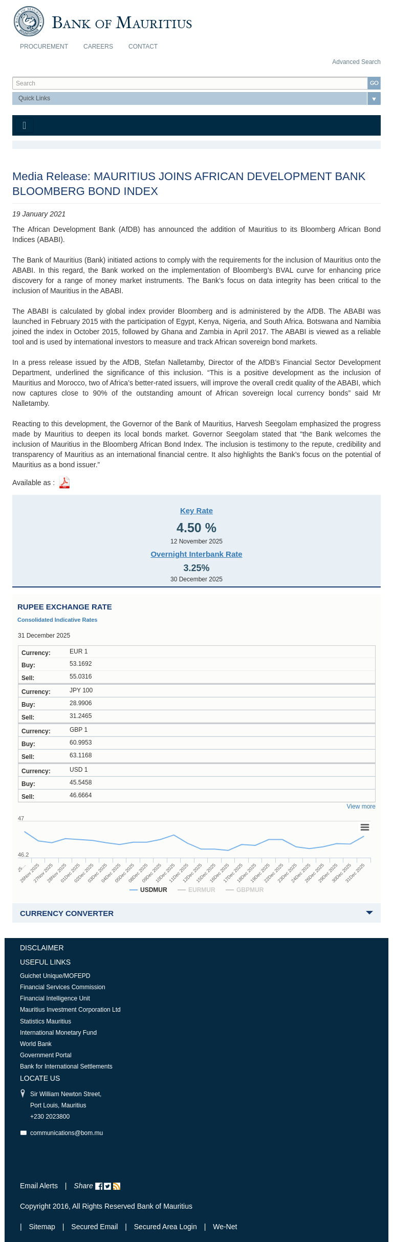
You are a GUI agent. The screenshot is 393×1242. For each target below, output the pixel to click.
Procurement (44, 46)
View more (361, 806)
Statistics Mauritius (45, 1021)
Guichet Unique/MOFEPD (55, 975)
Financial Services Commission (62, 987)
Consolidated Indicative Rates (57, 620)
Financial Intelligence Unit (55, 998)
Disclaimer (42, 948)
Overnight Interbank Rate (196, 554)
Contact (143, 46)
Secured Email (94, 1227)
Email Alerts (39, 1186)
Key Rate (196, 510)
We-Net (225, 1227)
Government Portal (46, 1055)
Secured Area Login (165, 1227)
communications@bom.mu (66, 1133)
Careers (98, 46)
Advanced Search (356, 62)
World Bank (36, 1044)
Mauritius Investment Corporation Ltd (70, 1009)
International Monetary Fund (58, 1032)
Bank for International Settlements (66, 1066)
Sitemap (43, 1227)
